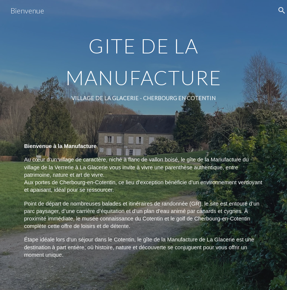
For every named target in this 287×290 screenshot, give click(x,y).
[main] (143, 145)
